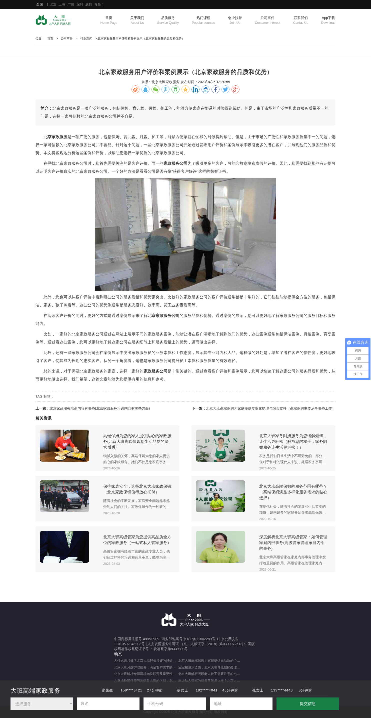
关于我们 (137, 20)
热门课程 (203, 20)
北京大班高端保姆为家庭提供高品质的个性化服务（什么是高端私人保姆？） (210, 660)
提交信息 (308, 703)
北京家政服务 (76, 145)
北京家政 (52, 137)
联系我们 (300, 20)
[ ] (69, 4)
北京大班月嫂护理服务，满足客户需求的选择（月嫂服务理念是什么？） (146, 667)
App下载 (328, 20)
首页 (108, 20)
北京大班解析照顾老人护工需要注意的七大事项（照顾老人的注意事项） (210, 674)
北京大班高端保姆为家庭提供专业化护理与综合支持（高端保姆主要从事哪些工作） (271, 408)
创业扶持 (235, 20)
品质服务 (168, 20)
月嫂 (144, 137)
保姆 (116, 137)
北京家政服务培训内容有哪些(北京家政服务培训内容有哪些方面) (100, 408)
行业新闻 (86, 38)
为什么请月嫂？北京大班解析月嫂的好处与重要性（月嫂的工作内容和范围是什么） (146, 660)
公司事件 (267, 20)
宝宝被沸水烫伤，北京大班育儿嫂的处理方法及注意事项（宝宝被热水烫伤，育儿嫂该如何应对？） (210, 667)
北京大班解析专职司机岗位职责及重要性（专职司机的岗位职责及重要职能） (146, 674)
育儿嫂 (130, 137)
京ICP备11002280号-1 (200, 639)
